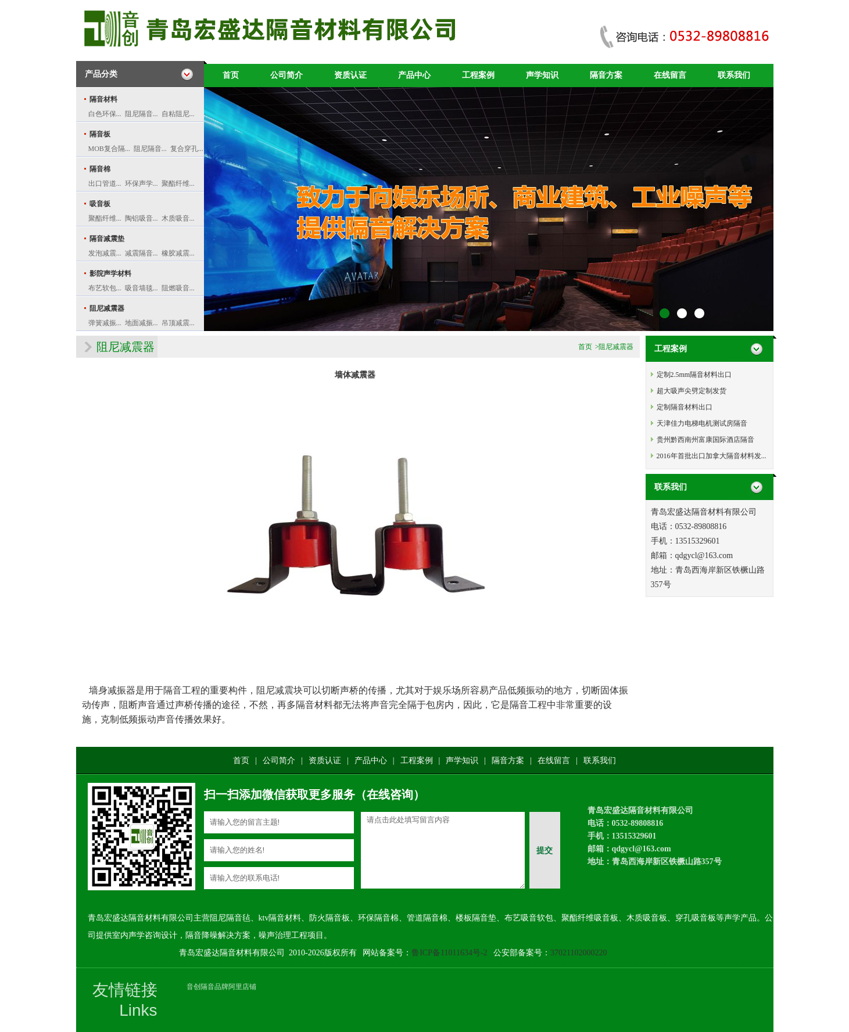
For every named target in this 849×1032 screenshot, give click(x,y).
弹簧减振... (104, 323)
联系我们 (734, 75)
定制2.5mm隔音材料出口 (694, 375)
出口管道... (104, 183)
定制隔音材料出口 (684, 407)
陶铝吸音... (141, 218)
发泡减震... (104, 253)
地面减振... (141, 323)
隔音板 (99, 134)
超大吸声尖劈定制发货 (691, 391)
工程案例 (478, 75)
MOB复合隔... (109, 149)
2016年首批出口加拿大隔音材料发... (711, 456)
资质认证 (350, 75)
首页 (231, 75)
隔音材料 (103, 99)
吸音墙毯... (141, 288)
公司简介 (286, 75)
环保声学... (141, 183)
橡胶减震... (178, 253)
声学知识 (542, 75)
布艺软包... (104, 288)
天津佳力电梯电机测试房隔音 (702, 423)
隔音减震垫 (106, 239)
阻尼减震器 (106, 308)
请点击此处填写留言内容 (443, 850)
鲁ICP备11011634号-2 (449, 952)
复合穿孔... (186, 149)
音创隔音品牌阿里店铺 (221, 987)
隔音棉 (99, 169)
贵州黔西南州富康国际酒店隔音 (705, 440)
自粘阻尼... (178, 114)
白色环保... (104, 114)
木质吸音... (178, 218)
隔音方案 (606, 75)
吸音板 (99, 204)
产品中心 (414, 75)
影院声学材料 (110, 273)
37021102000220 (578, 952)
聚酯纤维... (178, 183)
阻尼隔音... (141, 114)
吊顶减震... (178, 323)
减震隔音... (141, 253)
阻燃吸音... (178, 288)
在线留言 (670, 75)
